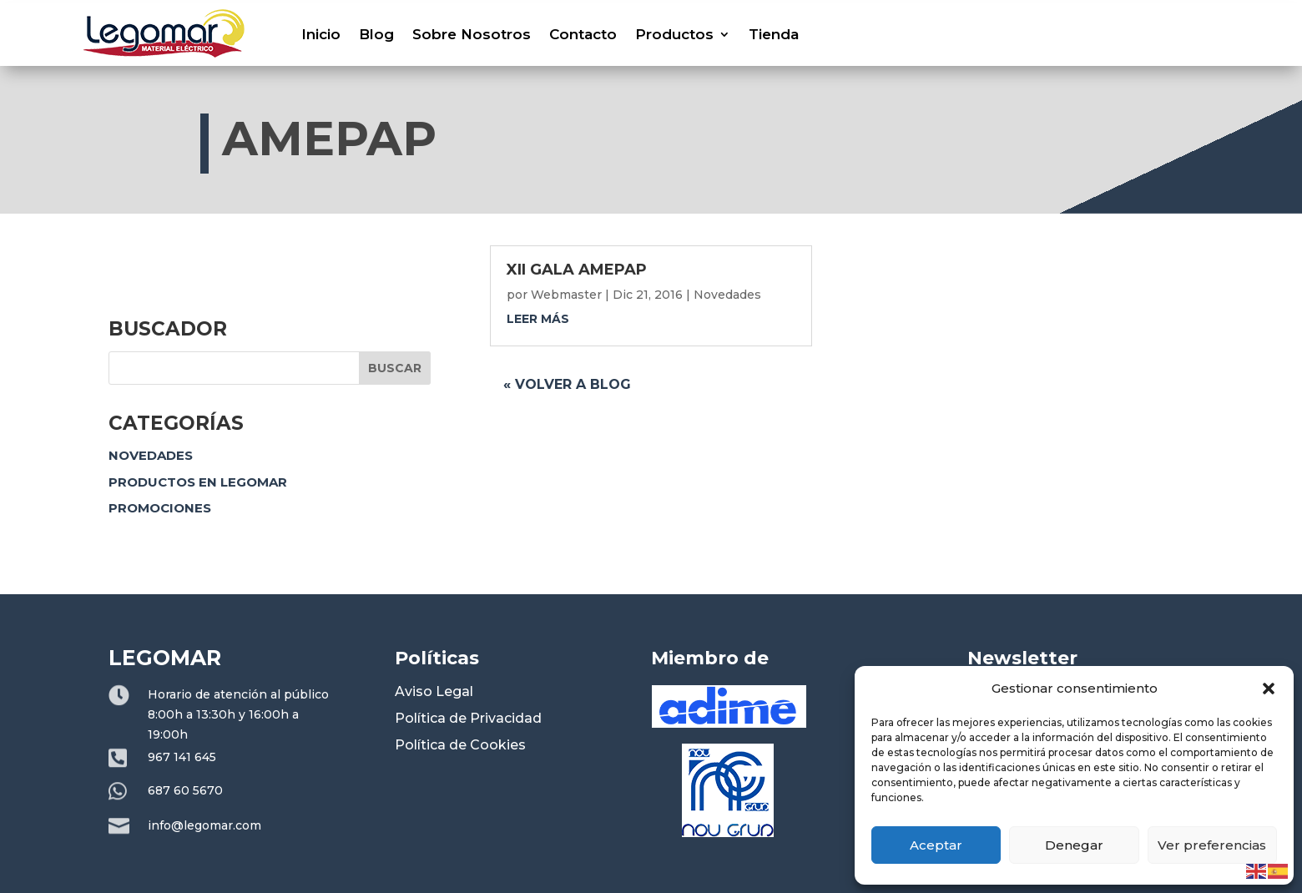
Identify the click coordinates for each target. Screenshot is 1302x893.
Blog (376, 34)
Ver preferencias (1212, 845)
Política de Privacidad (468, 718)
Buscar (394, 368)
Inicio (321, 34)
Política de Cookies (460, 745)
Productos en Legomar (197, 482)
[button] (1268, 688)
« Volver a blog (567, 384)
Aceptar (936, 845)
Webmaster (566, 294)
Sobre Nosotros (471, 34)
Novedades (150, 455)
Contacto (583, 34)
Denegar (1074, 845)
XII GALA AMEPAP (577, 269)
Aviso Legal (434, 691)
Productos (674, 34)
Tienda (774, 34)
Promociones (159, 508)
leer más (538, 318)
